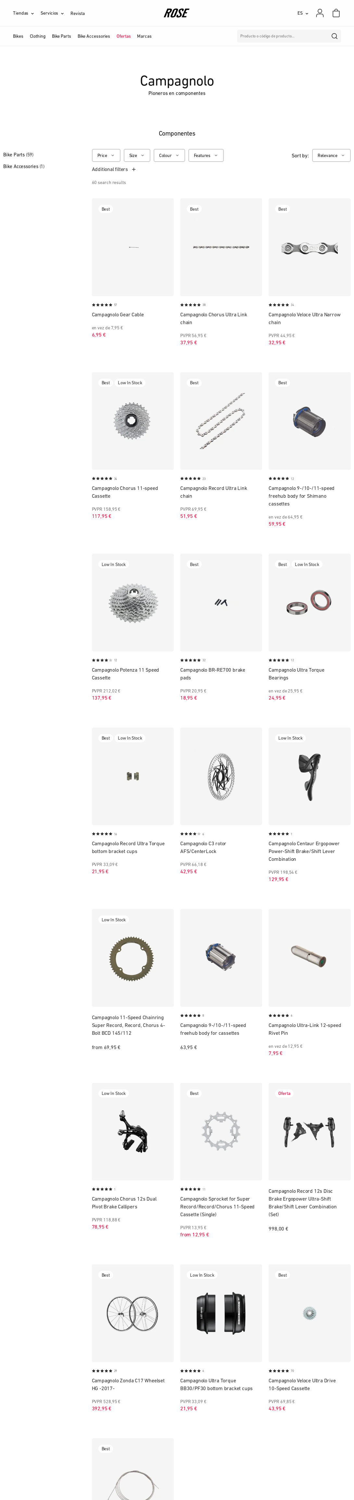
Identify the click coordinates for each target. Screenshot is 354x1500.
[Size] (137, 155)
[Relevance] (331, 155)
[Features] (206, 155)
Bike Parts (18, 154)
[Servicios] (55, 13)
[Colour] (169, 155)
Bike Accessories (23, 166)
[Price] (106, 155)
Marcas (144, 36)
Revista (77, 13)
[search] (335, 36)
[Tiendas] (27, 13)
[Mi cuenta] (320, 13)
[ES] (303, 13)
